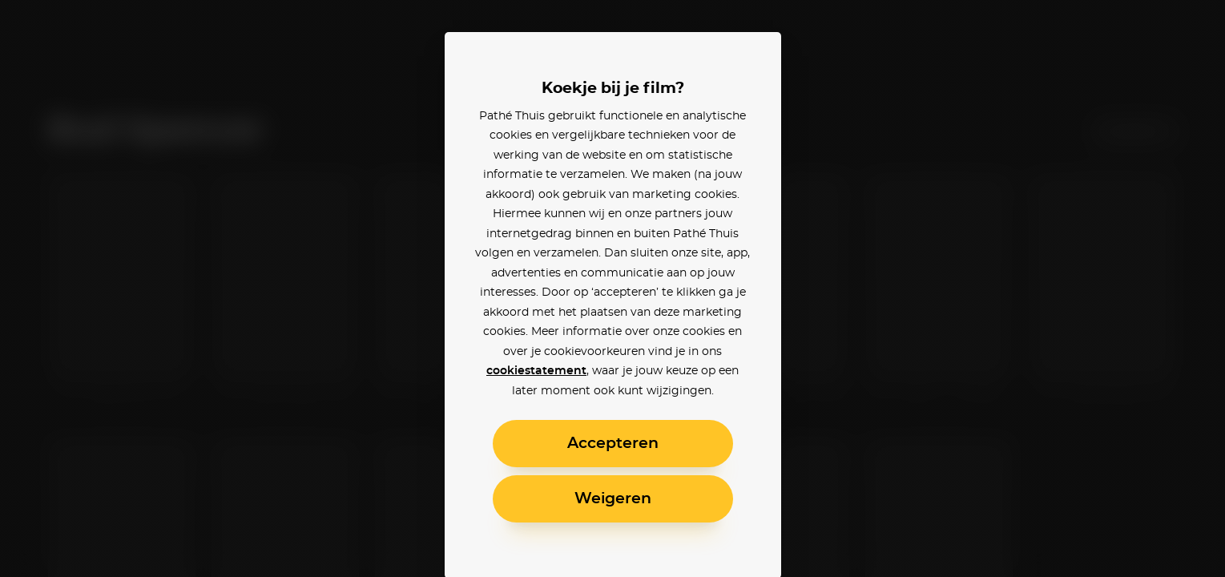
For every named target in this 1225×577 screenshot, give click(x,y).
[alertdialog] (612, 288)
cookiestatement (536, 371)
